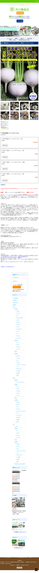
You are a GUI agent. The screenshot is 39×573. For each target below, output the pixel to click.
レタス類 (18, 370)
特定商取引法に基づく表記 (24, 39)
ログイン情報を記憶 (17, 284)
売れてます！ (15, 302)
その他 (18, 310)
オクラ (18, 319)
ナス (17, 333)
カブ (17, 342)
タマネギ (18, 390)
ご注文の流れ (29, 38)
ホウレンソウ (19, 368)
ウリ (17, 315)
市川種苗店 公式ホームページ (20, 531)
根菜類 (16, 340)
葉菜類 (16, 353)
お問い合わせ (5, 145)
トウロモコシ (19, 328)
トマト (18, 331)
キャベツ (18, 357)
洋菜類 (18, 373)
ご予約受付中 (15, 298)
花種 (16, 351)
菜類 (17, 375)
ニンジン (18, 349)
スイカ (18, 326)
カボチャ (18, 322)
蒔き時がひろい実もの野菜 (20, 463)
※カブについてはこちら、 (6, 235)
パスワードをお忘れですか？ (18, 289)
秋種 (14, 378)
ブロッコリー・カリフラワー (21, 365)
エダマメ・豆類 (19, 317)
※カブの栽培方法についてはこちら (8, 236)
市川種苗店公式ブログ (18, 547)
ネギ (17, 360)
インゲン (18, 313)
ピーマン (18, 335)
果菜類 (16, 380)
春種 (14, 307)
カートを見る (13, 39)
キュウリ (18, 324)
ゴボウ (18, 344)
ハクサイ (18, 362)
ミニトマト (19, 337)
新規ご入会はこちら (17, 290)
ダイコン (18, 346)
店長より (22, 38)
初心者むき (15, 300)
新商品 (16, 38)
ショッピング (9, 38)
